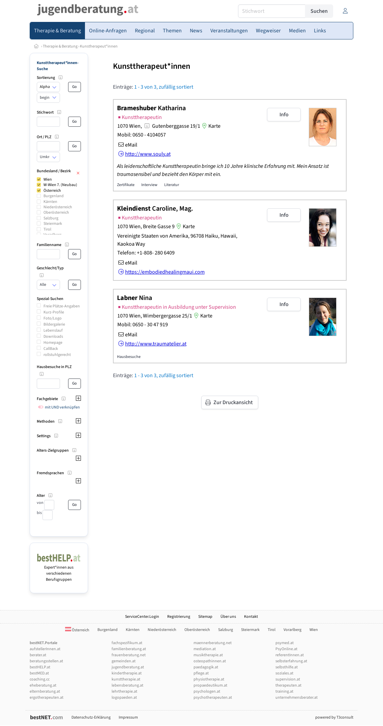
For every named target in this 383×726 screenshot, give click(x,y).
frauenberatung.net (129, 655)
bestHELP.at (40, 667)
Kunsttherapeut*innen (151, 66)
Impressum (128, 717)
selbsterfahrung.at (291, 661)
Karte (210, 126)
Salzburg (50, 218)
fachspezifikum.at (127, 643)
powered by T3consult (334, 717)
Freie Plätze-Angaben (61, 306)
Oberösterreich (56, 212)
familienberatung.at (129, 649)
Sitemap (205, 616)
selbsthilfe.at (286, 667)
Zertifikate (126, 185)
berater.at (38, 655)
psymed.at (284, 643)
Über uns (228, 616)
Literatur (171, 185)
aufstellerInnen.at (45, 649)
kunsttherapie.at (126, 679)
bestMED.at (39, 673)
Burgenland (53, 196)
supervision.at (287, 679)
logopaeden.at (124, 697)
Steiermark (52, 223)
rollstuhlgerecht (57, 355)
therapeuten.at (288, 685)
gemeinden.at (124, 661)
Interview (149, 185)
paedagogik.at (206, 667)
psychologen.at (207, 691)
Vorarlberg (292, 630)
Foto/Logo (52, 318)
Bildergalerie (54, 324)
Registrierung (178, 616)
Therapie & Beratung (60, 46)
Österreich (52, 190)
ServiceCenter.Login (142, 616)
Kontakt (251, 616)
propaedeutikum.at (210, 685)
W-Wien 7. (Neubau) (60, 185)
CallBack (50, 349)
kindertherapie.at (127, 673)
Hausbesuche (129, 357)
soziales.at (284, 673)
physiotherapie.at (209, 679)
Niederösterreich (57, 207)
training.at (284, 691)
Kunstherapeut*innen (99, 46)
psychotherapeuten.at (213, 697)
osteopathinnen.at (210, 661)
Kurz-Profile (53, 312)
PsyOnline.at (286, 649)
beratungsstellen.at (46, 661)
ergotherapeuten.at (46, 697)
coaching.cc (40, 679)
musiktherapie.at (208, 655)
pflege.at (201, 673)
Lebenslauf (53, 330)
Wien (47, 179)
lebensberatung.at (127, 685)
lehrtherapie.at (124, 691)
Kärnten (50, 202)
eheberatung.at (43, 685)
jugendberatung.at (128, 667)
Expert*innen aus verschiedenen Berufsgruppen (59, 570)
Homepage (52, 342)
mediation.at (205, 649)
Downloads (53, 336)
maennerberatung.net (213, 643)
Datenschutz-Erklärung (91, 717)
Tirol (47, 229)
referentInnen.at (289, 655)
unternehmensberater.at (296, 697)
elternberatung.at (45, 691)
